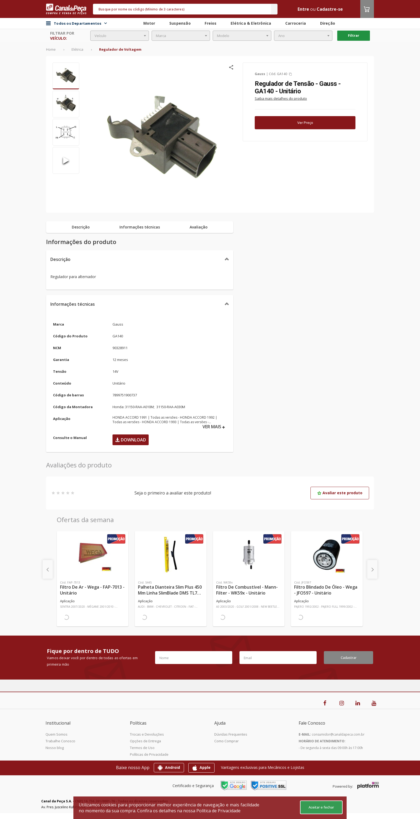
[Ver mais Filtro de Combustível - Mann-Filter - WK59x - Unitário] (248, 554)
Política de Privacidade (218, 811)
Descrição (60, 259)
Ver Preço (305, 122)
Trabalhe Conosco (60, 741)
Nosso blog (55, 747)
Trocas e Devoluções (147, 734)
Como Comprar (226, 741)
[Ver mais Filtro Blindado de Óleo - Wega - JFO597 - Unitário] (326, 554)
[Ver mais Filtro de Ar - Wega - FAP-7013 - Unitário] (92, 554)
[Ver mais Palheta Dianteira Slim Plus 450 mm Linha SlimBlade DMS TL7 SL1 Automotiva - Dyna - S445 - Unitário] (170, 554)
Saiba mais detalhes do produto (281, 98)
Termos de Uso (142, 747)
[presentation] (47, 569)
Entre (303, 9)
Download (130, 440)
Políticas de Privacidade (149, 754)
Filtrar (353, 35)
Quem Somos (57, 734)
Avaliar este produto (339, 492)
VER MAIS (213, 427)
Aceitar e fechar (321, 807)
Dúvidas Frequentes (230, 734)
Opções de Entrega (145, 741)
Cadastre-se (330, 9)
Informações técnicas (72, 304)
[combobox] (119, 36)
